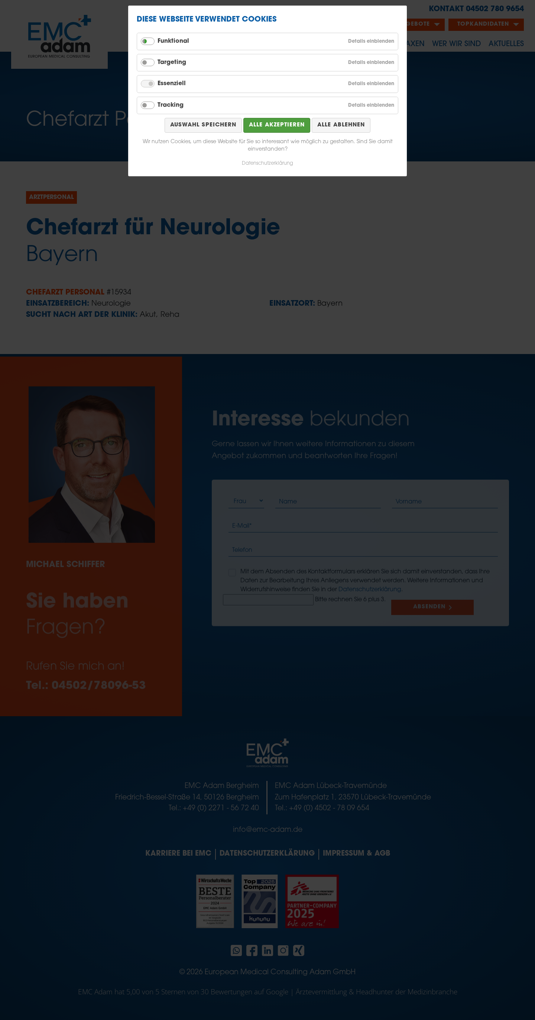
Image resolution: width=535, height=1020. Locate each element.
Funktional (173, 41)
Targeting (172, 62)
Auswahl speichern (203, 125)
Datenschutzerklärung (267, 163)
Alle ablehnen (341, 125)
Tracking (171, 105)
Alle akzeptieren (277, 125)
